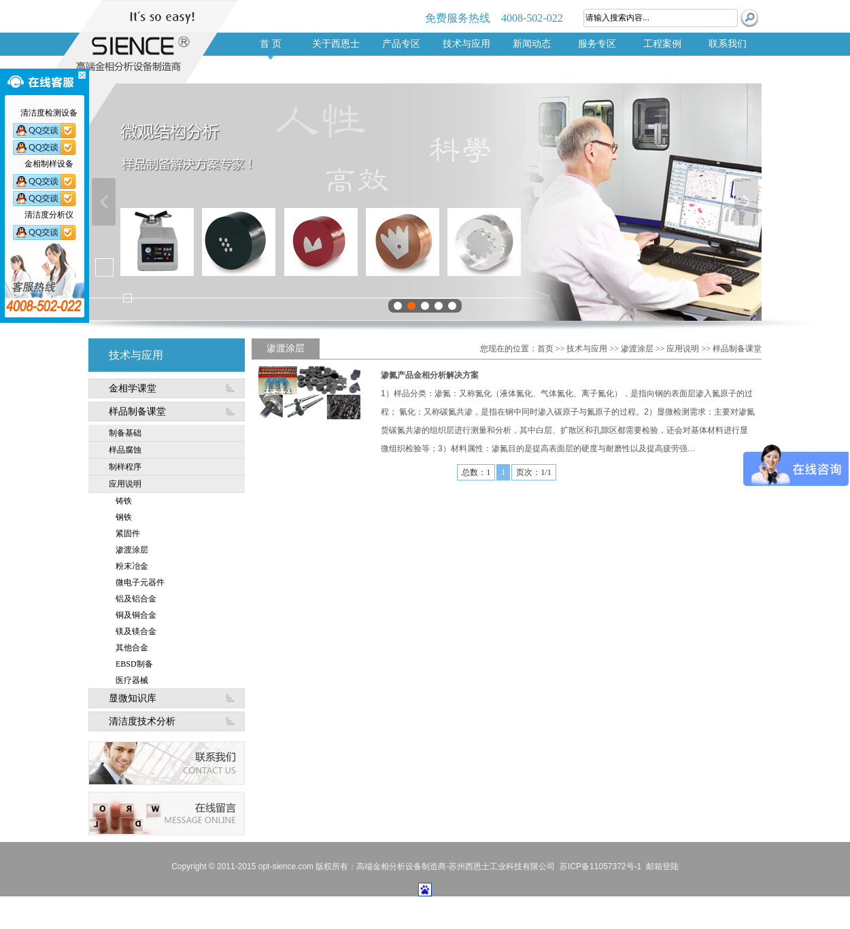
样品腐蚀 (125, 450)
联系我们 (728, 44)
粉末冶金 (132, 566)
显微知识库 (132, 698)
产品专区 (401, 44)
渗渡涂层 (132, 550)
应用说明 (125, 484)
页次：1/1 (533, 472)
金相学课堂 (132, 388)
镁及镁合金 (136, 631)
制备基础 (125, 433)
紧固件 (128, 533)
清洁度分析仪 (175, 853)
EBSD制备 (134, 664)
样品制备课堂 (137, 411)
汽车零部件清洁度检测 (44, 853)
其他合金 (132, 647)
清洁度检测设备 (335, 853)
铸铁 (124, 501)
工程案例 (662, 44)
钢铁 (124, 517)
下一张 (746, 202)
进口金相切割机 (226, 853)
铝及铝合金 (136, 598)
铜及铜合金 (136, 615)
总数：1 (476, 472)
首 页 (271, 44)
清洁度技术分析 (142, 721)
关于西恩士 (336, 44)
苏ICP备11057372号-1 (600, 866)
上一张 (104, 202)
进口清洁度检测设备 (117, 853)
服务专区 (597, 44)
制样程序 (125, 467)
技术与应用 (466, 44)
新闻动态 (532, 44)
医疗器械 (132, 680)
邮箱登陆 (662, 866)
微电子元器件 (140, 582)
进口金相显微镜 (280, 853)
